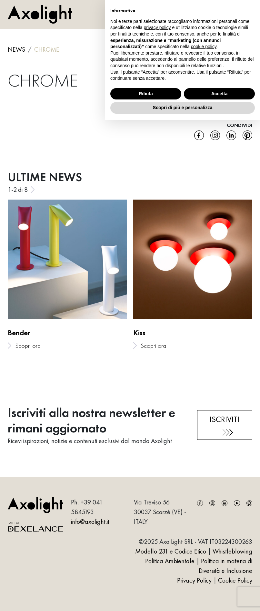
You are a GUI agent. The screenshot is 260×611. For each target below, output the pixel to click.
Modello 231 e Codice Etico (170, 551)
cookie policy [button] (203, 46)
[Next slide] (33, 189)
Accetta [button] (219, 93)
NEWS (16, 49)
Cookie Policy (235, 580)
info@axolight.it (90, 521)
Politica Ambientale (170, 561)
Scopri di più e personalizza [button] (182, 107)
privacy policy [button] (157, 27)
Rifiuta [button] (146, 93)
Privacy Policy (195, 580)
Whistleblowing (232, 551)
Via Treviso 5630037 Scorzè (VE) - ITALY (160, 512)
